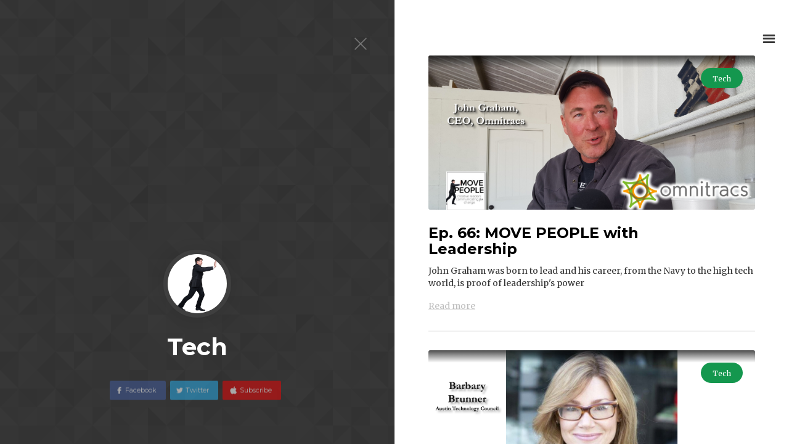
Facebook (141, 396)
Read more (451, 305)
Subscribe (255, 396)
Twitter (197, 396)
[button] (769, 38)
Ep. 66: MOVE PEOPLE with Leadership (533, 241)
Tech (722, 78)
